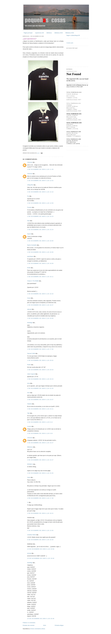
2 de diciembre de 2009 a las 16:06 (40, 252)
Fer (28, 196)
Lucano (29, 426)
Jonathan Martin (31, 534)
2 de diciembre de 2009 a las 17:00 (40, 349)
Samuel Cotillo (31, 353)
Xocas (29, 298)
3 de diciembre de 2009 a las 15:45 (40, 473)
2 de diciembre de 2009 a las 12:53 (40, 180)
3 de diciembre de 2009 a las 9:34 (40, 433)
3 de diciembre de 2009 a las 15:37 (40, 460)
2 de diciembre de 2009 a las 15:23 (40, 216)
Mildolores (30, 447)
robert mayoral (31, 374)
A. (27, 502)
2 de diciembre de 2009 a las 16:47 (40, 305)
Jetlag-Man (30, 185)
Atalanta (29, 404)
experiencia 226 (39, 33)
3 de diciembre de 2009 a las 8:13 (40, 422)
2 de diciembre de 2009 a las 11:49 (40, 169)
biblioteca (49, 33)
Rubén (29, 364)
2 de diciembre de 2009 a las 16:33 (40, 294)
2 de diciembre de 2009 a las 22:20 (40, 388)
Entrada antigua (59, 625)
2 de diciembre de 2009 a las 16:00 (40, 241)
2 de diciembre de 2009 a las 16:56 (40, 318)
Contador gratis (69, 42)
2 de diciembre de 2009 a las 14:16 (40, 192)
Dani (28, 220)
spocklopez (30, 256)
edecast (29, 309)
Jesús (28, 477)
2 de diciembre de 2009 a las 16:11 (40, 276)
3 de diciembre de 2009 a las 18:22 (40, 513)
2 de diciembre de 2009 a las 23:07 (40, 399)
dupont (29, 234)
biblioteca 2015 (59, 33)
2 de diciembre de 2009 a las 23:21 (40, 409)
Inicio (44, 625)
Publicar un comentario (29, 622)
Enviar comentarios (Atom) (37, 628)
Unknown (29, 162)
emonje (29, 553)
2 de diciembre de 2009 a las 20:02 (40, 360)
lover (28, 392)
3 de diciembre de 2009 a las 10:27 (40, 442)
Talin (28, 413)
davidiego (29, 322)
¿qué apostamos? (29, 39)
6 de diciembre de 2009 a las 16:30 (40, 539)
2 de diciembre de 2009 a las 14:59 (40, 203)
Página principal (28, 33)
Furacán (29, 207)
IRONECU (30, 464)
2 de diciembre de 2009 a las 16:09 (40, 263)
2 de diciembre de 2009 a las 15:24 (40, 229)
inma (28, 383)
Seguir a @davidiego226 (73, 35)
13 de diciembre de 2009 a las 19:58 (40, 549)
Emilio (29, 267)
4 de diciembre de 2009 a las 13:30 (40, 530)
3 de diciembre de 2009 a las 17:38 (40, 498)
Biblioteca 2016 (69, 33)
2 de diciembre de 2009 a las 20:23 (40, 379)
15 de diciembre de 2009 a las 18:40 (40, 558)
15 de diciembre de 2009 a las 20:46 (40, 618)
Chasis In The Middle (33, 281)
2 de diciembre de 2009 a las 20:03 (40, 369)
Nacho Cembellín (32, 245)
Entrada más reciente (28, 625)
